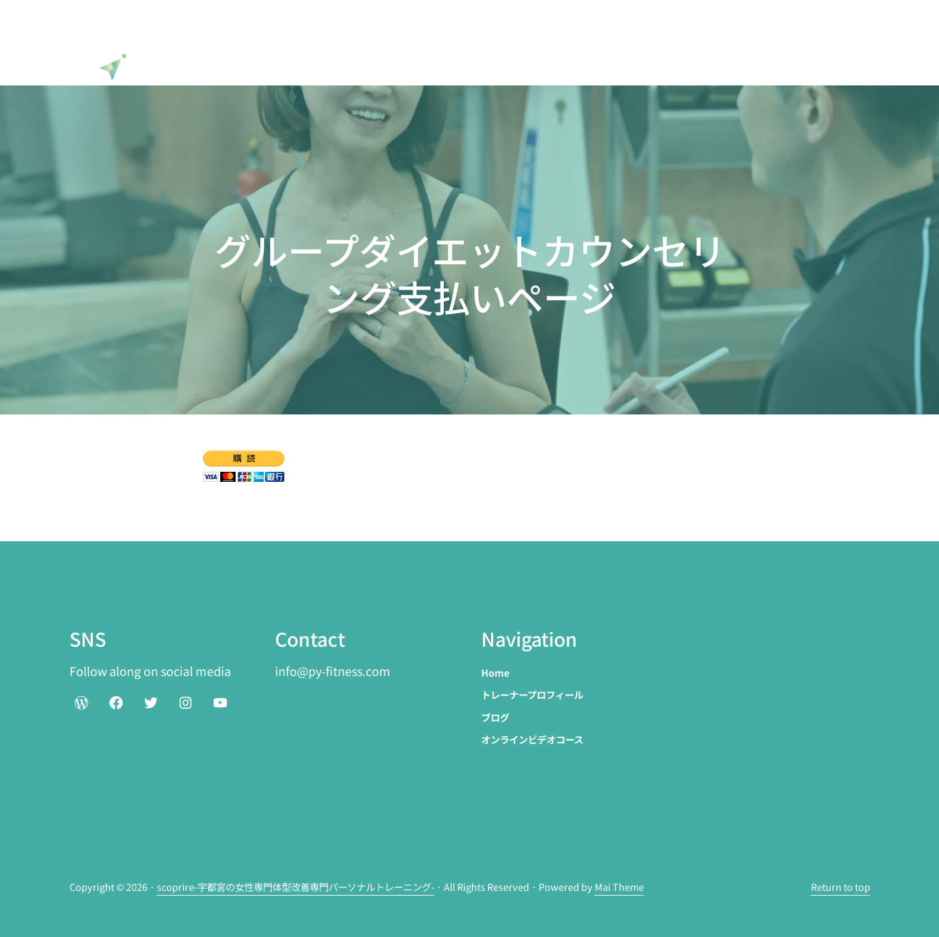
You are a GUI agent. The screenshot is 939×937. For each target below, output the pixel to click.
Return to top (840, 887)
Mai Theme (619, 887)
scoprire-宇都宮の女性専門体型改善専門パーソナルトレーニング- (295, 887)
